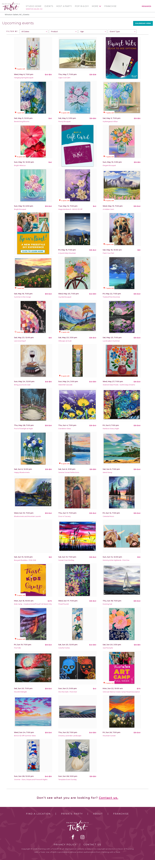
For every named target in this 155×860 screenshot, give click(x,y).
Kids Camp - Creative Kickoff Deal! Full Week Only (33, 604)
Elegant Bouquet (109, 165)
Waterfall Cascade (65, 385)
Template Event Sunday (67, 779)
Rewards (146, 6)
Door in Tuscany (64, 516)
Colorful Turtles (64, 648)
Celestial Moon (108, 516)
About (98, 813)
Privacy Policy (65, 844)
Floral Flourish (63, 604)
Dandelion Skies (64, 428)
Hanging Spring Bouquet (23, 78)
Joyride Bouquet (64, 297)
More (95, 6)
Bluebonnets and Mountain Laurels (27, 516)
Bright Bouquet (20, 209)
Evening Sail (107, 604)
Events (49, 6)
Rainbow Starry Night (111, 428)
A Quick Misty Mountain (67, 253)
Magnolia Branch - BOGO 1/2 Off (70, 209)
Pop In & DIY (82, 6)
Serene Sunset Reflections (68, 472)
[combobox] (34, 31)
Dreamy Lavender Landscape (69, 736)
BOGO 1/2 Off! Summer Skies (25, 736)
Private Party (72, 813)
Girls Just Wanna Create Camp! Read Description (121, 692)
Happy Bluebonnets (22, 472)
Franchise (110, 6)
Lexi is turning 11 (20, 341)
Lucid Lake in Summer (111, 341)
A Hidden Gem (108, 209)
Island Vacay (107, 472)
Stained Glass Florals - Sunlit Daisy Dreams (119, 385)
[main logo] (11, 3)
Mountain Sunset (109, 736)
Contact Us (92, 844)
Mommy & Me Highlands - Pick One (116, 560)
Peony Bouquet (64, 121)
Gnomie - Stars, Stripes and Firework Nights (30, 779)
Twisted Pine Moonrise (111, 297)
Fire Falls (17, 648)
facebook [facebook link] (73, 837)
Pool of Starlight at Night (23, 428)
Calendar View (143, 23)
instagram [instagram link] (82, 837)
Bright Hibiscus (20, 165)
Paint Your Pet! (108, 253)
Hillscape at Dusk (64, 341)
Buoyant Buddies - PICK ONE (25, 560)
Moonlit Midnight (20, 692)
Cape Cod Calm (64, 78)
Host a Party (64, 6)
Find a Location (38, 813)
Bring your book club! (22, 385)
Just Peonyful (108, 648)
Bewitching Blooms (21, 121)
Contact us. (108, 797)
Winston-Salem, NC (34, 9)
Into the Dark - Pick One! (67, 692)
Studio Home (34, 6)
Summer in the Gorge (22, 297)
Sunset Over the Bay (66, 560)
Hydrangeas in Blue (110, 121)
